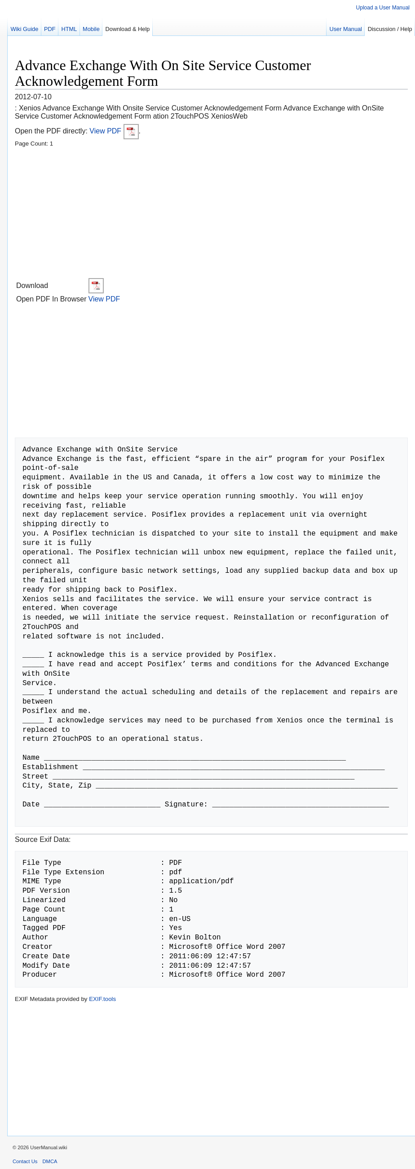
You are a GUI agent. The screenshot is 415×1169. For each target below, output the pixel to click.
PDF (50, 29)
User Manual (345, 29)
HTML (69, 29)
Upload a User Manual (383, 7)
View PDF (113, 131)
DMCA (50, 1161)
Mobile (91, 29)
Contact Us (25, 1161)
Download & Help (128, 29)
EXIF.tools (102, 999)
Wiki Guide (24, 29)
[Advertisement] (211, 214)
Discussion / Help (390, 29)
